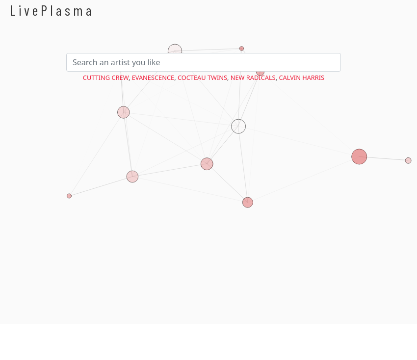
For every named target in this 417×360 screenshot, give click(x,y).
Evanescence (153, 77)
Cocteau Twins (202, 77)
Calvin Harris (301, 77)
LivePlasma (52, 10)
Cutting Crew (106, 77)
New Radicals (253, 77)
